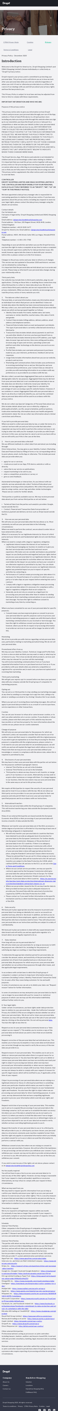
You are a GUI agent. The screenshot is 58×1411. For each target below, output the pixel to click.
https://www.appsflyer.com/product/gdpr (30, 1258)
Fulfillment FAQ (31, 1392)
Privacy (48, 42)
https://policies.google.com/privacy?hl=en (34, 1273)
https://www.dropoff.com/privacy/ (26, 1324)
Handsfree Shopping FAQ (35, 1389)
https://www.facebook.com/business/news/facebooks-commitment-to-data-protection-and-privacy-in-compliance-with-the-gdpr (29, 1306)
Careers (5, 1385)
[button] (54, 3)
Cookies (30, 42)
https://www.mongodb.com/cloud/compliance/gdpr (35, 1281)
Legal (30, 50)
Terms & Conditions (11, 50)
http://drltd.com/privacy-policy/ (31, 1326)
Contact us (7, 1389)
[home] (6, 3)
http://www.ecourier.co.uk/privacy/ (41, 1319)
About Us (6, 1382)
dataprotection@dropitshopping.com (27, 220)
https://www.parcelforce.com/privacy (37, 1316)
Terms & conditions (10, 1406)
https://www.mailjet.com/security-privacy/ (28, 1288)
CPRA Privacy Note (11, 42)
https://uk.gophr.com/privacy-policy (28, 1321)
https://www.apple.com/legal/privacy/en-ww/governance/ (33, 1291)
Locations (29, 1385)
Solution (29, 1382)
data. (51, 1020)
